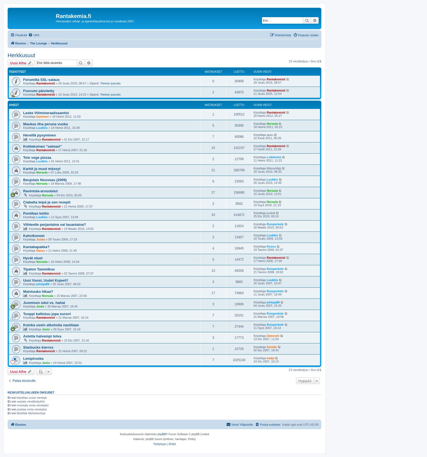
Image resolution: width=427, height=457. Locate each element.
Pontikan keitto (36, 213)
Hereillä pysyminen (39, 135)
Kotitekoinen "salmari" (42, 146)
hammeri (42, 116)
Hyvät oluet (32, 258)
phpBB (162, 434)
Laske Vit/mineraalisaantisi (46, 113)
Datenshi (273, 335)
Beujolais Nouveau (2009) (45, 180)
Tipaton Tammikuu (39, 269)
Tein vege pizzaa (37, 158)
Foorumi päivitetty (38, 91)
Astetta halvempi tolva (42, 336)
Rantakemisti (45, 83)
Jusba (40, 239)
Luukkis (42, 127)
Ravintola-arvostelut (40, 191)
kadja (270, 358)
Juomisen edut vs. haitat (44, 303)
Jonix (40, 306)
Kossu (271, 246)
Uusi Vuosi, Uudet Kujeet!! (45, 280)
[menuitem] (33, 35)
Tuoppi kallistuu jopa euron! (47, 314)
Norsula (272, 123)
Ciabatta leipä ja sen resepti (47, 202)
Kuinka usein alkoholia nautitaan (51, 325)
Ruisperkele (275, 224)
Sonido (272, 347)
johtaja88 (42, 284)
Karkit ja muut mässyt (41, 169)
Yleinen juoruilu (110, 83)
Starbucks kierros (38, 347)
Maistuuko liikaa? (38, 292)
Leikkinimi (274, 157)
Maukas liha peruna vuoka (45, 124)
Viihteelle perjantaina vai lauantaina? (54, 225)
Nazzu (40, 250)
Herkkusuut (21, 55)
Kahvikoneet (33, 236)
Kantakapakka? (36, 247)
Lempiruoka (33, 359)
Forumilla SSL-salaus (41, 80)
